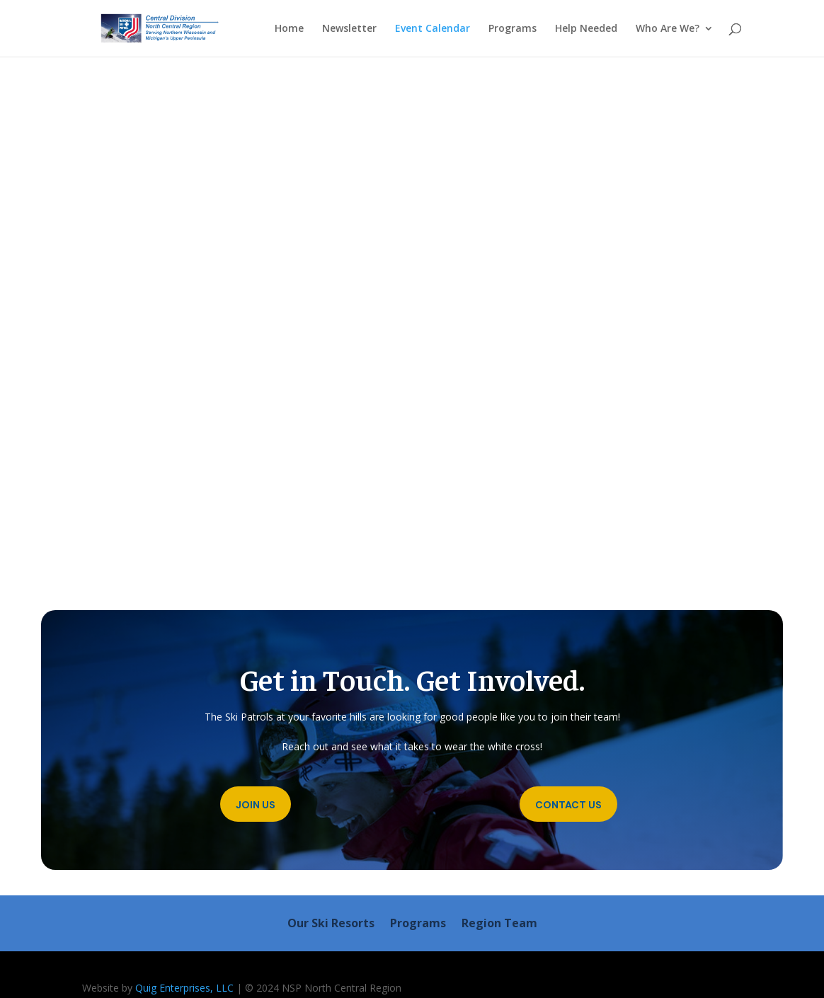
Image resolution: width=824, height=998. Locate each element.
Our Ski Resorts (330, 924)
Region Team (499, 924)
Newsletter (349, 29)
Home (289, 29)
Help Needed (586, 29)
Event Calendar (432, 29)
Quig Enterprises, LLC (184, 987)
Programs (512, 29)
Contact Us (568, 804)
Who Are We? (667, 29)
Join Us (255, 804)
